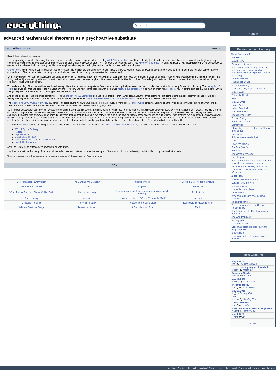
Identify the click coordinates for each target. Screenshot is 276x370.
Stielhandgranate (240, 111)
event (235, 317)
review (235, 275)
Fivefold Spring (239, 118)
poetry (235, 270)
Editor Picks (237, 176)
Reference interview (241, 64)
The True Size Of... (241, 147)
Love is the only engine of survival (248, 88)
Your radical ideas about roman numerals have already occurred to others (252, 161)
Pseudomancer (23, 48)
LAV (234, 140)
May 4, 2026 (238, 92)
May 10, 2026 (238, 101)
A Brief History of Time (143, 207)
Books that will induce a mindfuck (198, 182)
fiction (235, 311)
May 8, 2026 (238, 61)
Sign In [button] (253, 33)
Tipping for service (241, 202)
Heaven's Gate (239, 105)
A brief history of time (117, 60)
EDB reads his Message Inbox (198, 203)
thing (234, 287)
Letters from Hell (240, 108)
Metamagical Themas (25, 137)
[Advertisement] (138, 9)
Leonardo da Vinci (241, 223)
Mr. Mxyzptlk (238, 220)
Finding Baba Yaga (241, 82)
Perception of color (87, 207)
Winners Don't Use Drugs (31, 207)
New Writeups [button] (253, 254)
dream (235, 281)
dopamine (198, 186)
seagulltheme (249, 281)
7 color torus (198, 192)
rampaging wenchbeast (243, 189)
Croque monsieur (240, 78)
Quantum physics (38, 103)
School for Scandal (241, 121)
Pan (234, 98)
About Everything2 (240, 54)
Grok (9, 117)
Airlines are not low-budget (245, 137)
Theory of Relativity (87, 203)
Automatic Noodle (240, 95)
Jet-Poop (247, 275)
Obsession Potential (31, 203)
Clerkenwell (237, 125)
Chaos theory (13, 70)
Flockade (236, 150)
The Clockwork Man (241, 115)
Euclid (18, 142)
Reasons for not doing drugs (142, 203)
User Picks (236, 57)
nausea (198, 198)
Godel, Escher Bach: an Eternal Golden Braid (37, 139)
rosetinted (248, 270)
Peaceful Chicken (248, 264)
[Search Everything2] (169, 25)
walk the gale (238, 157)
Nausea (18, 132)
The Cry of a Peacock (242, 154)
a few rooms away (241, 85)
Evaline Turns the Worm (243, 183)
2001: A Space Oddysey (26, 129)
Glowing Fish (246, 293)
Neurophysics (137, 103)
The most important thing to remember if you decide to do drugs (142, 192)
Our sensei (237, 134)
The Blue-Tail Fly (240, 285)
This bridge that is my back (245, 179)
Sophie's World (22, 134)
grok (87, 186)
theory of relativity (20, 103)
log (233, 264)
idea (7, 48)
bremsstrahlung (239, 186)
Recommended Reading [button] (253, 49)
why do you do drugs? (149, 63)
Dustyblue (246, 305)
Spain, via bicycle (240, 144)
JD (243, 317)
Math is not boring (87, 192)
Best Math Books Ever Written (31, 182)
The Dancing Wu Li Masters (87, 182)
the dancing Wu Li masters (79, 96)
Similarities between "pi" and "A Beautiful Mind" (143, 198)
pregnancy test (239, 232)
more (252, 323)
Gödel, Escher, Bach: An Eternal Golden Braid (31, 192)
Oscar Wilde (238, 192)
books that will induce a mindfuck (121, 124)
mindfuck (23, 124)
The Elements (29, 142)
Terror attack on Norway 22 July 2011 (250, 166)
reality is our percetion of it (131, 89)
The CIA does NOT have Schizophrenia (252, 308)
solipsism (170, 89)
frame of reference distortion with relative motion (110, 98)
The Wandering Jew (241, 217)
